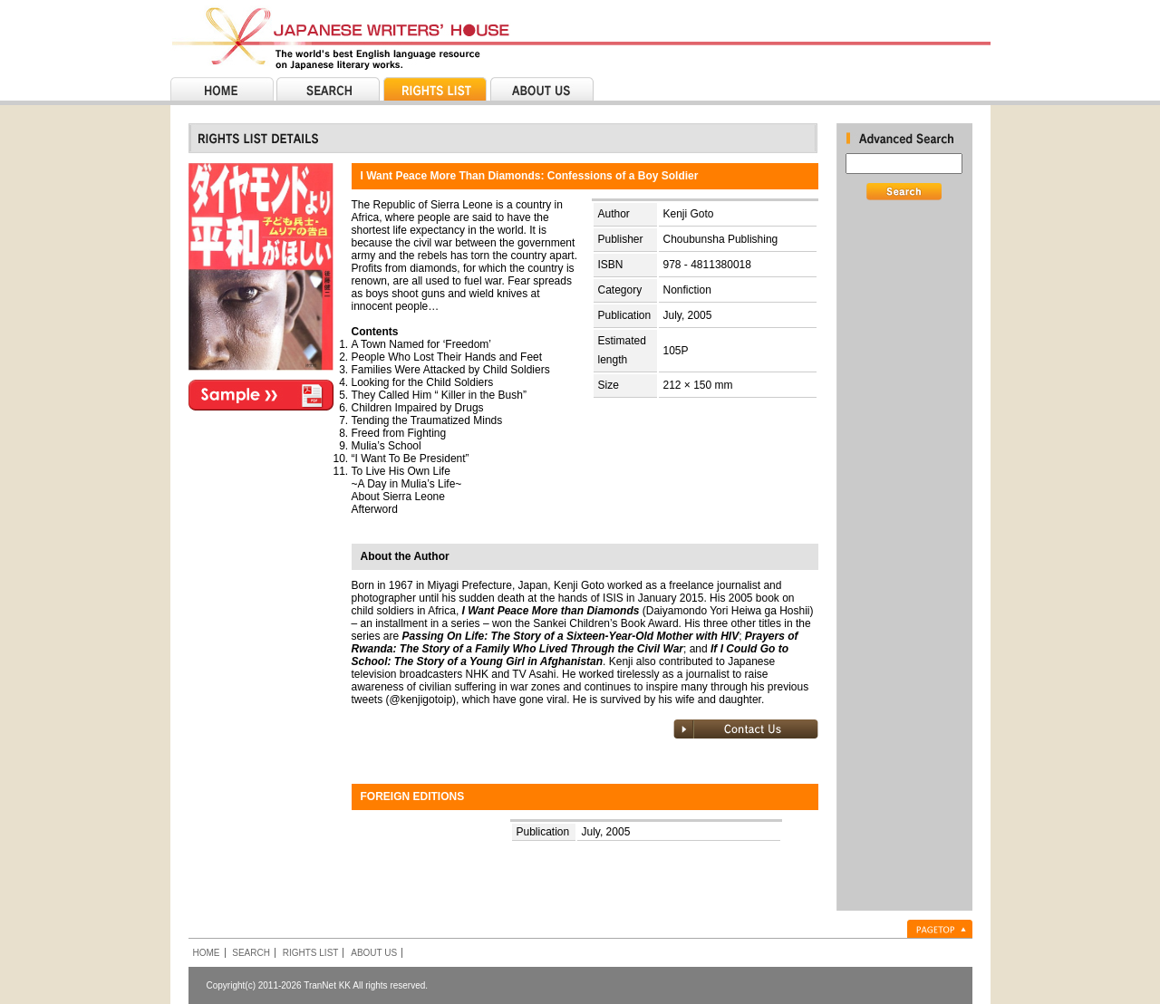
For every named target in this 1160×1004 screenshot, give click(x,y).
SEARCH (251, 953)
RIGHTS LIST (311, 953)
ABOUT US (374, 953)
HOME (206, 953)
